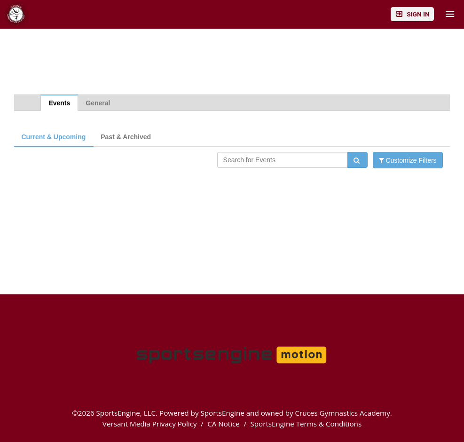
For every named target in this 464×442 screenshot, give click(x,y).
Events (59, 103)
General (98, 103)
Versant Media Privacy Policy (149, 423)
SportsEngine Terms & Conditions (306, 423)
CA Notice (223, 423)
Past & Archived (126, 137)
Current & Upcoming (53, 137)
